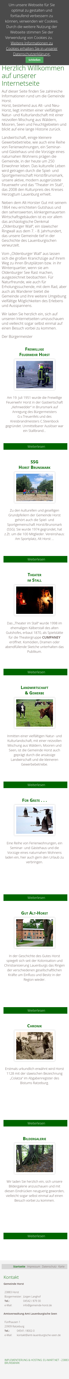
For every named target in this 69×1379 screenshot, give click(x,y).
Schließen (34, 59)
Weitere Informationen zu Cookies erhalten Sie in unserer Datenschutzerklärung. (32, 48)
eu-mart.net (51, 1360)
